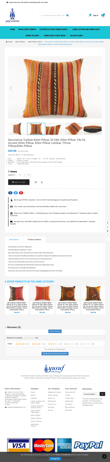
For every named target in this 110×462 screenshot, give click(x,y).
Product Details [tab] (34, 240)
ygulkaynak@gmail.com (17, 407)
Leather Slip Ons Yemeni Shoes (37, 406)
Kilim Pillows (35, 415)
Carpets (34, 398)
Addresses (69, 401)
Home (33, 392)
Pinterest (21, 192)
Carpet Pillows (36, 418)
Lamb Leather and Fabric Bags (38, 402)
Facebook (10, 192)
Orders (67, 395)
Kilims (33, 395)
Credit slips (69, 398)
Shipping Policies (54, 392)
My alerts (68, 410)
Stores (50, 410)
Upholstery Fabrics (35, 425)
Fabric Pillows (36, 421)
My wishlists (70, 407)
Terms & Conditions (62, 455)
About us (51, 398)
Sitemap (51, 407)
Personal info (70, 392)
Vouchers (68, 404)
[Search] (52, 15)
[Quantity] (20, 175)
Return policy (53, 395)
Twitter (16, 192)
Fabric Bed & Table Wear (35, 411)
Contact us (52, 404)
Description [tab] (14, 240)
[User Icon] (93, 15)
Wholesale (52, 401)
